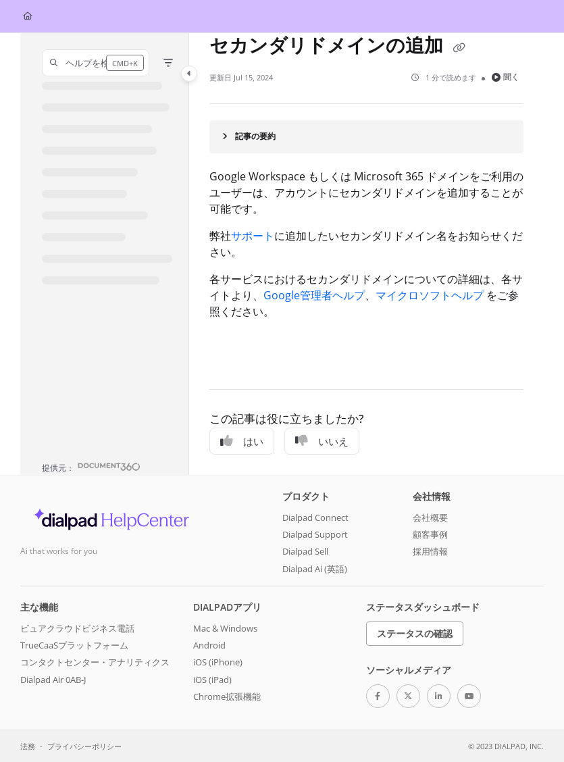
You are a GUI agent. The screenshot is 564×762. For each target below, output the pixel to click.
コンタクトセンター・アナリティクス (95, 662)
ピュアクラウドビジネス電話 (77, 628)
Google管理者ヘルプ (314, 295)
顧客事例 (430, 534)
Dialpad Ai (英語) (314, 569)
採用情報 (430, 551)
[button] (95, 62)
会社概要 (430, 517)
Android (209, 645)
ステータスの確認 (415, 633)
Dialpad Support (315, 534)
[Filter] (168, 63)
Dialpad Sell (305, 551)
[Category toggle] (189, 74)
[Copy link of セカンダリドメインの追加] (458, 47)
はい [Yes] (241, 441)
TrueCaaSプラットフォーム (74, 645)
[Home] (27, 16)
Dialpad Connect (315, 517)
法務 (27, 746)
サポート (252, 235)
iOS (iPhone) (217, 662)
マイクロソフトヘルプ (430, 295)
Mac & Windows (225, 628)
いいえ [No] (322, 441)
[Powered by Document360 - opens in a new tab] (91, 466)
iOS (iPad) (212, 680)
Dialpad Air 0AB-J (53, 680)
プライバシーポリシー (84, 746)
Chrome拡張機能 (227, 696)
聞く (505, 76)
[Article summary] (366, 136)
